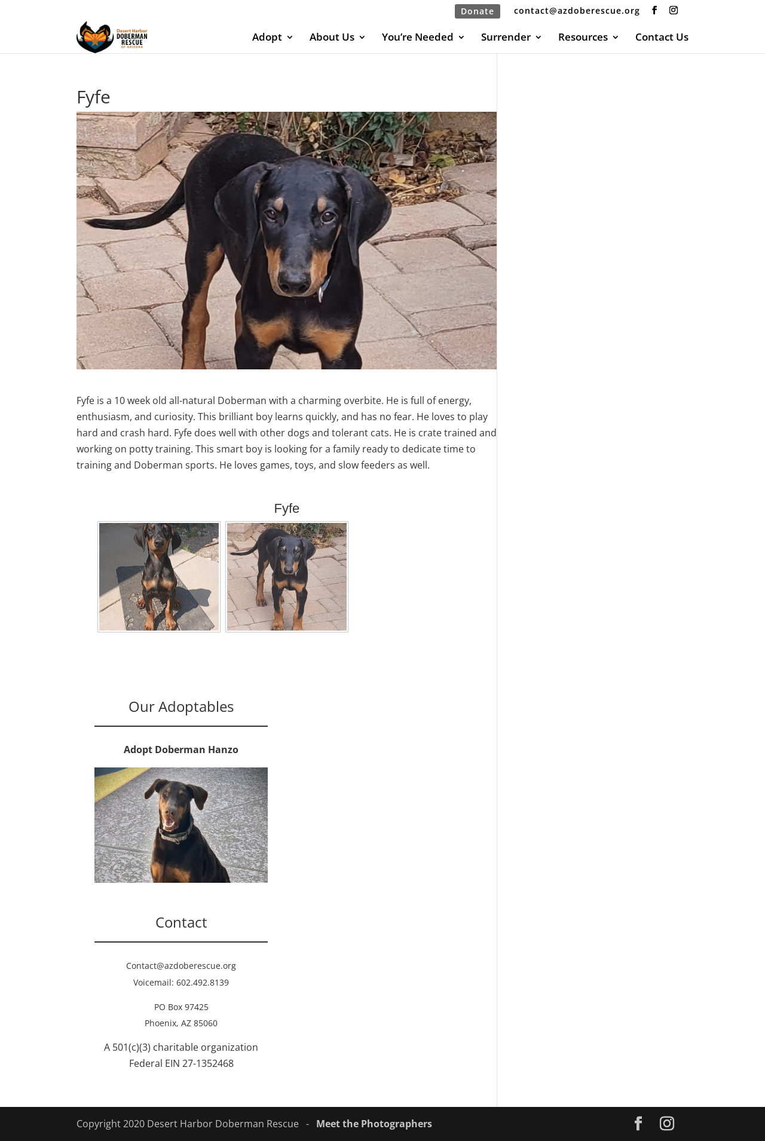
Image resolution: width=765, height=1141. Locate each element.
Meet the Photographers (374, 1123)
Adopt (267, 38)
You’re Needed (418, 38)
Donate (477, 11)
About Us (332, 38)
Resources (583, 38)
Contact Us (661, 38)
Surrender (506, 38)
